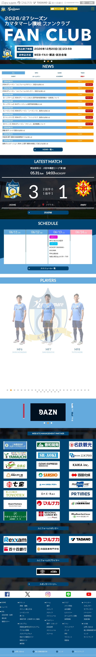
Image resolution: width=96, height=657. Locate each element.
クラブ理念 (68, 589)
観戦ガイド (23, 623)
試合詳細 (48, 212)
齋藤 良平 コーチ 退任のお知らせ (13, 130)
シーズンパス (24, 596)
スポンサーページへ (48, 567)
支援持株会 (87, 599)
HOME (3, 586)
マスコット (68, 620)
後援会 (67, 623)
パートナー (87, 596)
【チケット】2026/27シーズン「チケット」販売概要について (23, 124)
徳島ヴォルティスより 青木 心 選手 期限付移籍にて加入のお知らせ (25, 144)
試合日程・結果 (7, 598)
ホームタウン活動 (71, 599)
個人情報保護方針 (90, 613)
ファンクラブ (69, 610)
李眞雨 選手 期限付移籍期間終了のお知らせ (17, 137)
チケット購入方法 (26, 592)
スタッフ (50, 592)
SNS (66, 617)
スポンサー (87, 589)
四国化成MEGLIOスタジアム (29, 610)
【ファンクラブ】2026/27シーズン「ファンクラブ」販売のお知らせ (26, 117)
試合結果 (50, 610)
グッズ (67, 613)
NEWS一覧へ (48, 149)
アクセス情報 (24, 613)
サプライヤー (88, 592)
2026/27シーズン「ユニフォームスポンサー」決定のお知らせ (23, 91)
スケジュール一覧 (48, 268)
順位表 (4, 601)
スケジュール (51, 599)
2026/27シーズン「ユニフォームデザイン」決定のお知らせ (23, 84)
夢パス (22, 599)
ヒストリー (68, 596)
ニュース (4, 590)
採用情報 (68, 602)
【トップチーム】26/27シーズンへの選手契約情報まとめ (22, 104)
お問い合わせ (88, 610)
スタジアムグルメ (26, 617)
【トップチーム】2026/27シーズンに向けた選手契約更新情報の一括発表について (30, 98)
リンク (86, 617)
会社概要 (68, 592)
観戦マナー (6, 605)
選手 (48, 589)
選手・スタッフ (52, 607)
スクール (50, 617)
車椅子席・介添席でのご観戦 (30, 602)
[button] (44, 61)
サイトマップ (88, 620)
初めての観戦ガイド (26, 620)
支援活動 (87, 602)
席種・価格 (23, 589)
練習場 (22, 627)
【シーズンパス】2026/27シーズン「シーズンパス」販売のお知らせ (26, 111)
